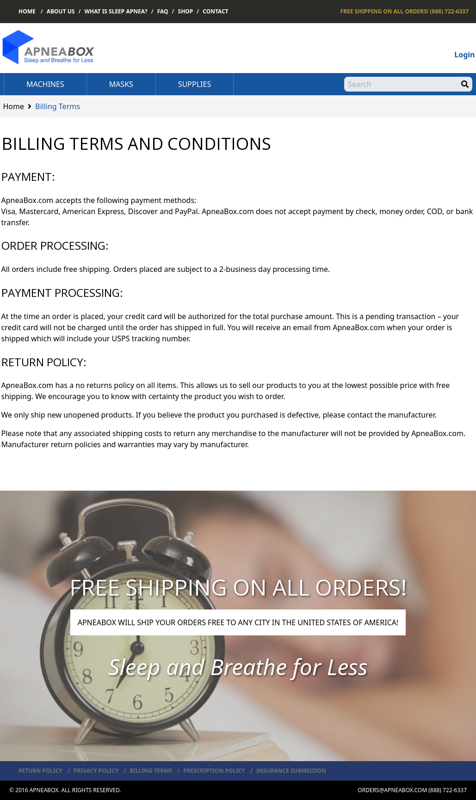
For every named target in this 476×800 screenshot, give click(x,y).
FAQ (162, 11)
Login (464, 54)
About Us (61, 11)
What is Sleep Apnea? (115, 11)
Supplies (194, 84)
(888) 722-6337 (404, 11)
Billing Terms (151, 771)
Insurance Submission (291, 771)
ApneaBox (44, 790)
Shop (185, 11)
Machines (45, 84)
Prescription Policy (214, 771)
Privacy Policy (96, 771)
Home (27, 11)
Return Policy (40, 771)
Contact (216, 11)
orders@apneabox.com (392, 790)
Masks (121, 84)
